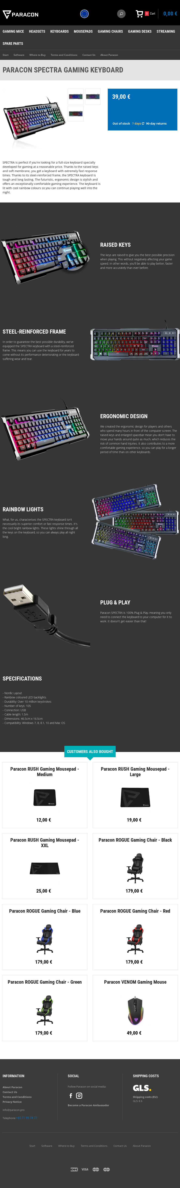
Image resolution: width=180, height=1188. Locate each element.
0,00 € (170, 13)
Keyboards (59, 31)
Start (6, 55)
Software (19, 55)
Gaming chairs (110, 31)
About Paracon (109, 55)
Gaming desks (140, 31)
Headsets (37, 31)
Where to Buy (37, 55)
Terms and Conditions (64, 55)
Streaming (166, 31)
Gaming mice (13, 31)
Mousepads (83, 31)
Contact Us (88, 55)
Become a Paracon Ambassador (88, 1105)
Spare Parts (13, 43)
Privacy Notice (12, 1102)
